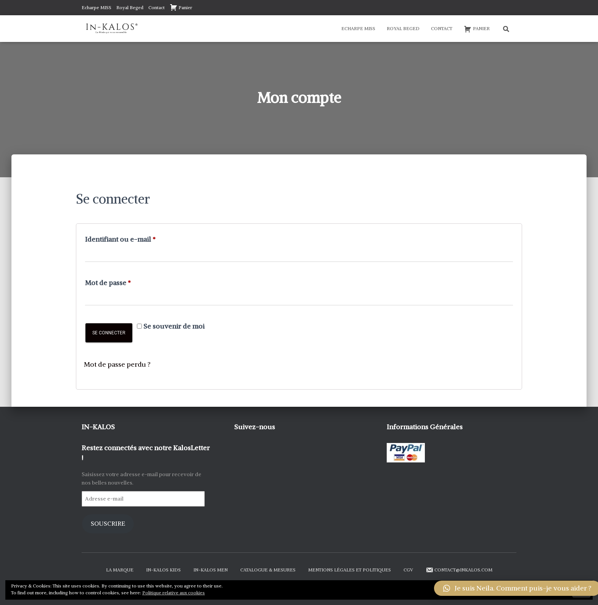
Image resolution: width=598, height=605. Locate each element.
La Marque (119, 570)
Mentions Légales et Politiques (349, 570)
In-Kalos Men (210, 570)
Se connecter (108, 332)
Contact (156, 7)
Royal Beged (129, 7)
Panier (181, 7)
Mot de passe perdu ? (117, 364)
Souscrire (108, 523)
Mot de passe (125, 281)
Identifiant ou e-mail (138, 238)
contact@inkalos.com (459, 570)
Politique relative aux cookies (173, 592)
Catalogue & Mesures (268, 570)
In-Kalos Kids (163, 570)
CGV (408, 570)
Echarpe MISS (96, 7)
